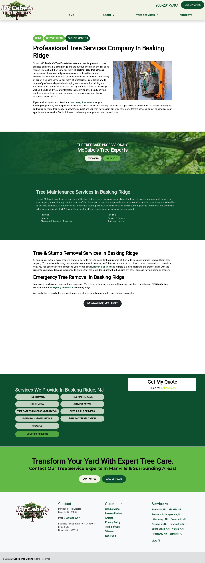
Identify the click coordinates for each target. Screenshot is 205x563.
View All (156, 540)
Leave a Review (113, 513)
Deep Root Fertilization (82, 426)
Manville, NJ (175, 509)
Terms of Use (112, 526)
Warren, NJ (177, 529)
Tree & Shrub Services (82, 419)
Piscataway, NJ (159, 534)
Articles (109, 517)
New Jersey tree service (82, 102)
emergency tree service (61, 287)
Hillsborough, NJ (160, 519)
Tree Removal (37, 412)
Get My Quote (193, 5)
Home (38, 38)
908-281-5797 (166, 5)
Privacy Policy (112, 522)
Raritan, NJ (157, 514)
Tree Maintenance (82, 405)
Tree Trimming (37, 405)
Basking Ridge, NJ (78, 38)
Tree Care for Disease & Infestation (37, 419)
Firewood (37, 434)
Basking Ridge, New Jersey (102, 303)
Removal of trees (102, 267)
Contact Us (99, 154)
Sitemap (109, 531)
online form (168, 388)
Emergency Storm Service (37, 426)
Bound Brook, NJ (160, 529)
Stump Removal (82, 412)
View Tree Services (37, 442)
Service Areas (54, 38)
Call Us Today (114, 479)
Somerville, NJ (159, 509)
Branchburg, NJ (159, 524)
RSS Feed (110, 535)
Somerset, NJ (178, 519)
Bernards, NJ (176, 534)
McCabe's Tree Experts (21, 559)
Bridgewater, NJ (173, 514)
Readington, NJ (177, 524)
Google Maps (112, 509)
